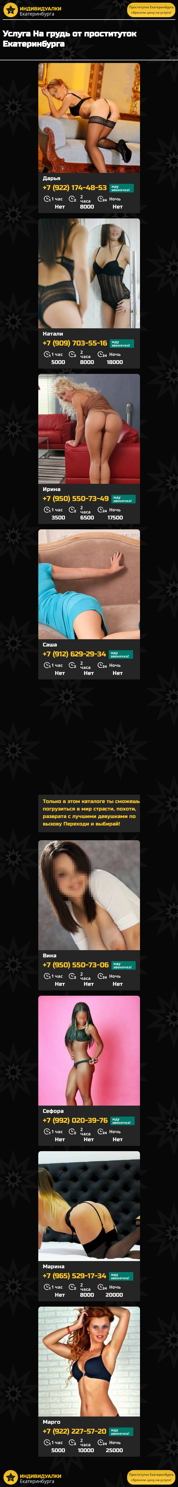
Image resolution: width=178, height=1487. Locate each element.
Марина (54, 1266)
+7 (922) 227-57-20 (88, 1431)
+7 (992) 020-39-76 (89, 1121)
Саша (50, 644)
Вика (49, 955)
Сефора (53, 1111)
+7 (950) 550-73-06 (89, 965)
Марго (51, 1422)
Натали (53, 333)
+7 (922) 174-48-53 (88, 188)
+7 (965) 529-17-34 (88, 1276)
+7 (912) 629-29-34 (88, 654)
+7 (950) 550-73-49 (89, 499)
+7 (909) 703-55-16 (88, 343)
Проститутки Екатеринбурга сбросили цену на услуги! (151, 10)
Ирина (51, 489)
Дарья (51, 178)
